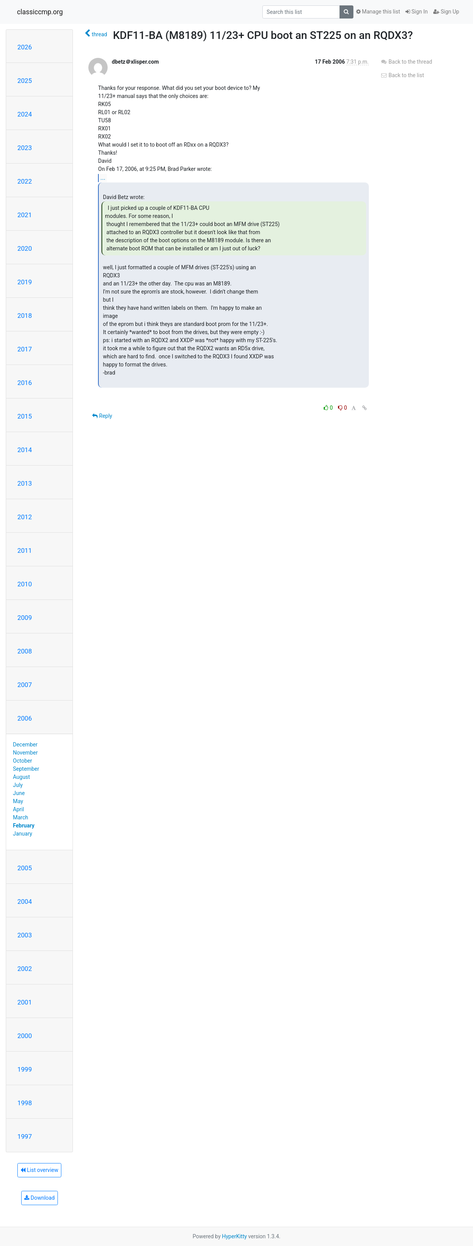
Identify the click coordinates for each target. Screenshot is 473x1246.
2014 (24, 450)
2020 (24, 248)
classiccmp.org (40, 12)
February (24, 825)
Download (39, 1198)
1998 (24, 1103)
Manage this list (378, 11)
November (25, 753)
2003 (24, 935)
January (22, 834)
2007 (24, 685)
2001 (24, 1002)
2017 (24, 349)
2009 (24, 617)
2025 (24, 80)
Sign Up (446, 11)
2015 (24, 416)
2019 (24, 282)
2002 (24, 968)
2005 (24, 868)
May (18, 801)
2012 (24, 517)
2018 (24, 315)
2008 (24, 651)
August (21, 777)
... (102, 177)
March (21, 817)
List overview (39, 1170)
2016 (24, 383)
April (18, 809)
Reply (102, 416)
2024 (24, 114)
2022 (24, 181)
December (25, 744)
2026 (24, 47)
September (26, 769)
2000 (24, 1036)
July (18, 785)
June (19, 793)
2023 (24, 148)
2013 (24, 483)
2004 (24, 901)
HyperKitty (234, 1236)
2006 (24, 718)
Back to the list (402, 75)
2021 (24, 215)
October (22, 761)
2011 (24, 550)
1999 (24, 1069)
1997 (24, 1136)
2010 (24, 584)
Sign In (416, 11)
